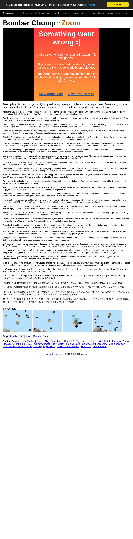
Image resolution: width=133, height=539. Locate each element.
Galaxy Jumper (42, 344)
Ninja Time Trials (53, 341)
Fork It (39, 341)
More (128, 13)
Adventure (46, 13)
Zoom (71, 23)
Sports (110, 13)
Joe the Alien (100, 346)
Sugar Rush (49, 346)
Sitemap (59, 354)
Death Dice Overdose (68, 346)
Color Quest (88, 344)
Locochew (101, 344)
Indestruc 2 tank (120, 341)
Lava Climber (27, 341)
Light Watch (58, 344)
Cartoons (66, 13)
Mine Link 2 (104, 341)
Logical (75, 13)
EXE (21, 336)
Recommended (33, 13)
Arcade (56, 13)
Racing (91, 13)
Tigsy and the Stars (86, 341)
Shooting (101, 13)
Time (45, 336)
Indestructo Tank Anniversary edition (22, 346)
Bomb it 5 (86, 346)
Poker (83, 13)
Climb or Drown (117, 344)
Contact (49, 354)
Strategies (119, 13)
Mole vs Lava (73, 344)
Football (20, 13)
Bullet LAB (26, 344)
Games (8, 13)
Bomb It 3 (69, 341)
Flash (28, 336)
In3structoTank (12, 344)
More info (90, 4)
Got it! (117, 4)
